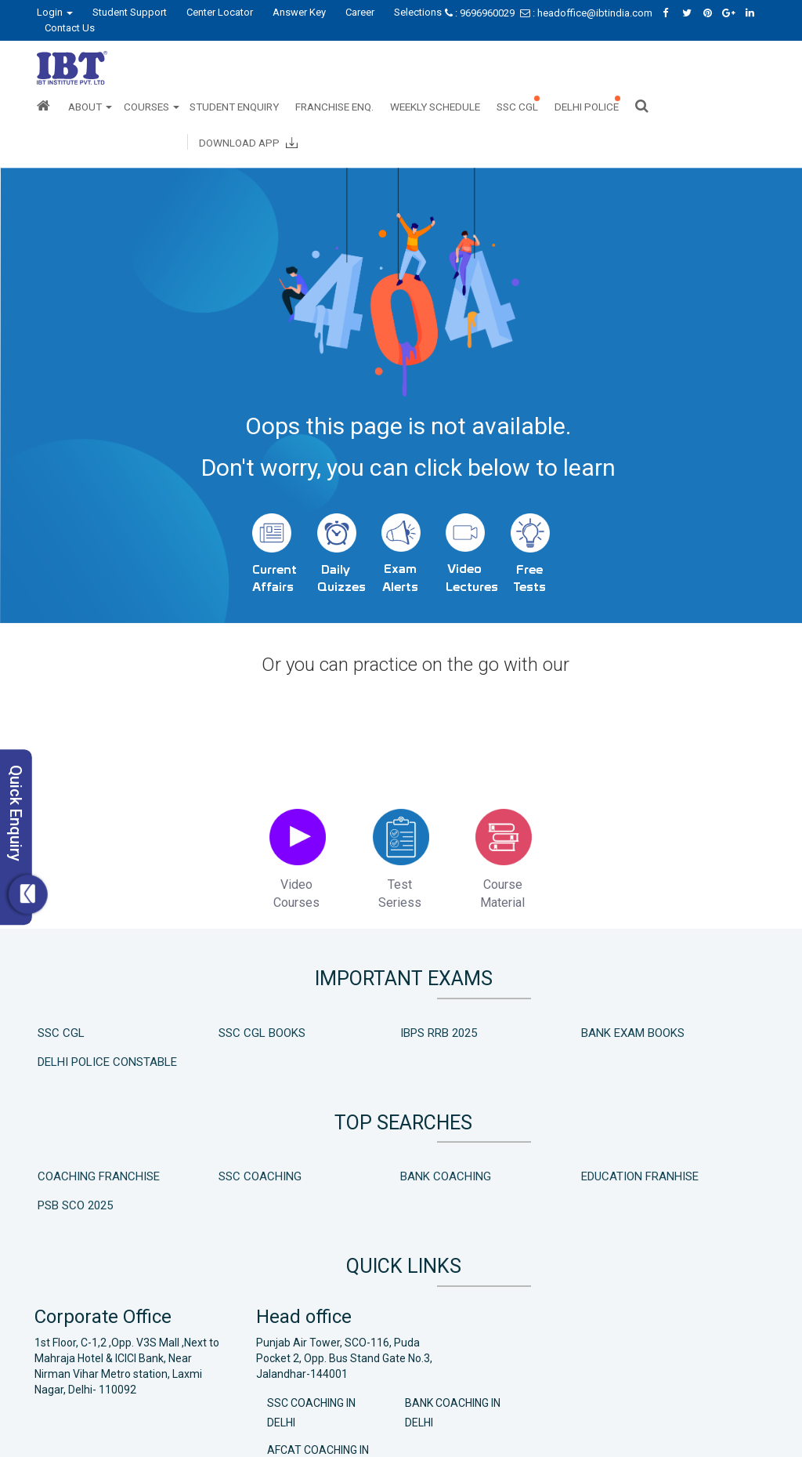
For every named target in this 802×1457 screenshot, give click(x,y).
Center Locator (219, 12)
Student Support (129, 12)
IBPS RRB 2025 (370, 1049)
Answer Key (299, 12)
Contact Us (70, 28)
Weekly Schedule (435, 106)
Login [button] (55, 12)
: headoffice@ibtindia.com (587, 13)
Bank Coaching (377, 1184)
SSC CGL (517, 106)
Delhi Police (587, 106)
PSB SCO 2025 (662, 1184)
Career (359, 12)
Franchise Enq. (334, 106)
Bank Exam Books (530, 1049)
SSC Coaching (226, 1184)
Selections (418, 12)
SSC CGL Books (228, 1049)
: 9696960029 (481, 13)
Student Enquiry (234, 106)
